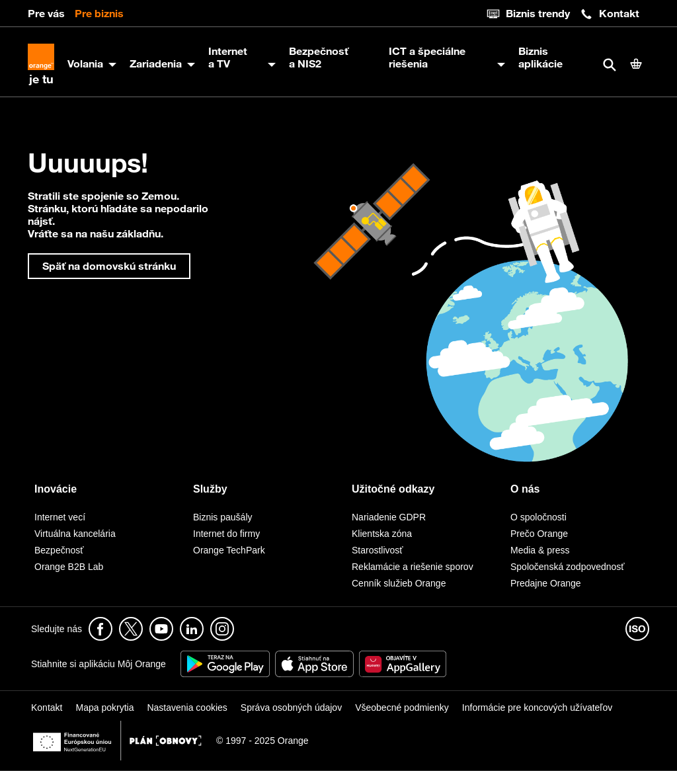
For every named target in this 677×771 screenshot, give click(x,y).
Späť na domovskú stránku (109, 265)
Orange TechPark (229, 550)
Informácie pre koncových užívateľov (537, 707)
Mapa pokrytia (104, 707)
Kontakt (609, 13)
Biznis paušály (223, 517)
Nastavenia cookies (187, 707)
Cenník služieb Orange (399, 583)
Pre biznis (99, 13)
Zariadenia (156, 63)
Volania (85, 63)
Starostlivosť (377, 550)
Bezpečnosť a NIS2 (318, 57)
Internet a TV (227, 57)
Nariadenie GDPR (389, 517)
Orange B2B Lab (68, 566)
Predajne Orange (545, 583)
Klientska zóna (382, 533)
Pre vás (46, 13)
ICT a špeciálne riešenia (427, 57)
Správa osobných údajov (291, 707)
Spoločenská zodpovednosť (567, 566)
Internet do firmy (226, 533)
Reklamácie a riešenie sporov (412, 566)
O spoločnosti (538, 517)
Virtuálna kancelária (75, 533)
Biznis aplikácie (540, 57)
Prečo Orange (539, 533)
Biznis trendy (528, 13)
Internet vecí (59, 517)
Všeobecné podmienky (402, 707)
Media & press (539, 550)
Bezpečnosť (59, 550)
